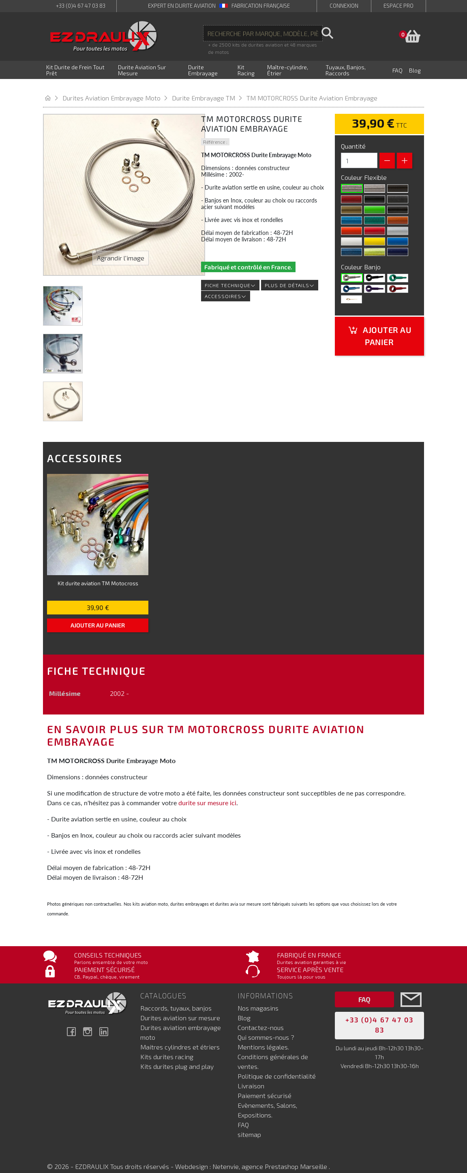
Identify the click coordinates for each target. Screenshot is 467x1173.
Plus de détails (290, 275)
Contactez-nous (261, 1017)
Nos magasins (258, 997)
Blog (244, 1007)
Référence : (215, 131)
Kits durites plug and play (177, 1056)
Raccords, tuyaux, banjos (176, 997)
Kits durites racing (166, 1046)
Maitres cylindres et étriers (180, 1036)
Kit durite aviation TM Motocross (98, 572)
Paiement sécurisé (264, 1085)
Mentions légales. (263, 1036)
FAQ (243, 1114)
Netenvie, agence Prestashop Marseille (270, 1156)
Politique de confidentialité (277, 1065)
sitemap (249, 1124)
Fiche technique (230, 275)
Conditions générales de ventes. (273, 1051)
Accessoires (225, 286)
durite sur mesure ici (207, 792)
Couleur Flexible (364, 167)
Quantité (353, 136)
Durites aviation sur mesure (180, 1007)
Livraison (251, 1075)
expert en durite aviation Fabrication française (219, 5)
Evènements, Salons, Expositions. (267, 1099)
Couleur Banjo (361, 256)
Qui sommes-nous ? (266, 1026)
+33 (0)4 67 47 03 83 (80, 5)
